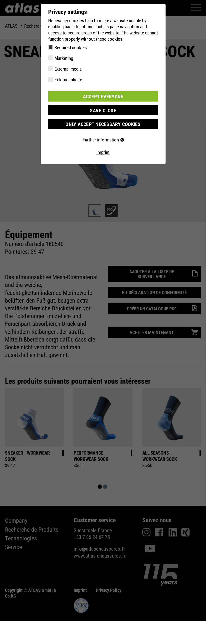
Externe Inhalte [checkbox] (68, 80)
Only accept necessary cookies (103, 123)
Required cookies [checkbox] (70, 47)
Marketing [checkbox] (63, 58)
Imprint (103, 152)
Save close (103, 110)
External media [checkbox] (68, 69)
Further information (103, 139)
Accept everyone (103, 96)
